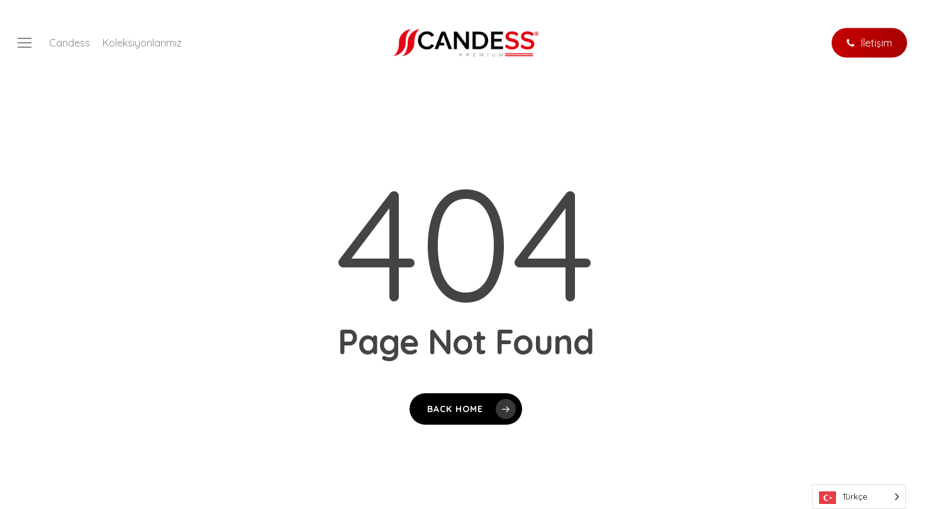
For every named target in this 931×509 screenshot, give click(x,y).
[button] (24, 43)
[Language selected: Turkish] (859, 496)
